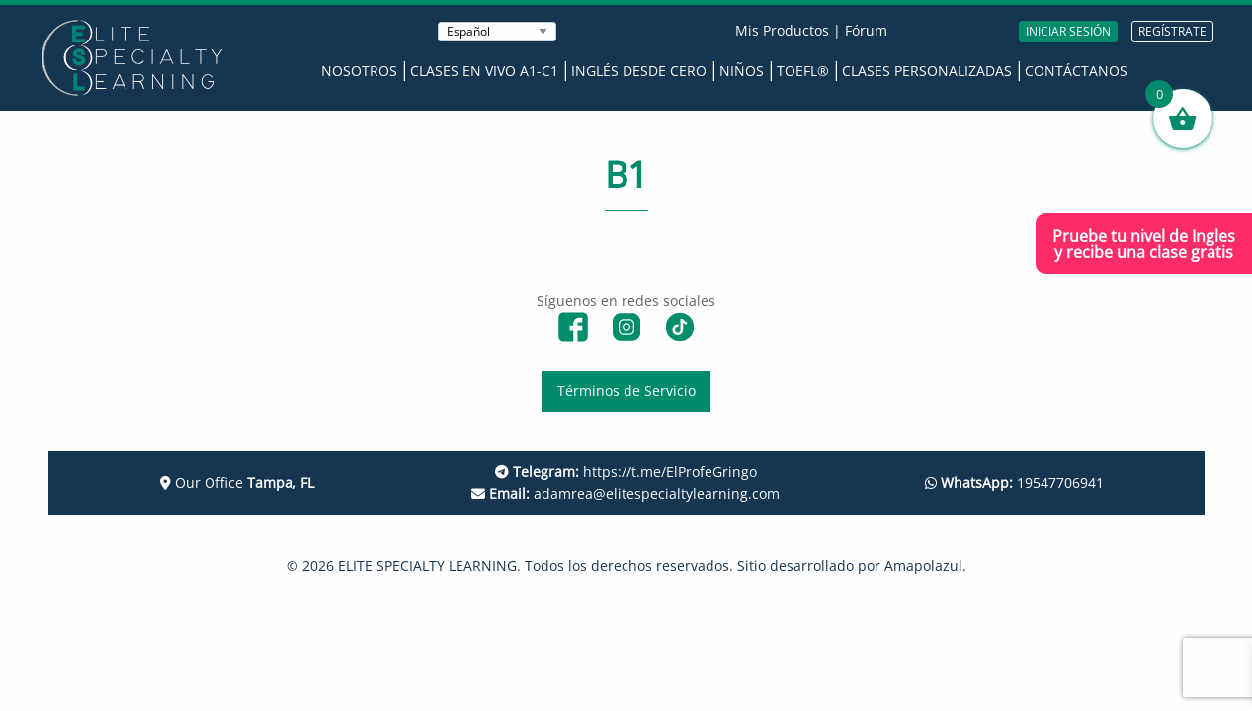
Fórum (866, 30)
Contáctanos (1076, 70)
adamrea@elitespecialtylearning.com (625, 493)
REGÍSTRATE (1172, 31)
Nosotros (359, 70)
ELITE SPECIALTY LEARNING (427, 565)
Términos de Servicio (626, 390)
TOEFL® (803, 70)
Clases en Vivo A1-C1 (484, 70)
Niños (741, 70)
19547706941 (1014, 482)
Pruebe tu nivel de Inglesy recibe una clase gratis (1143, 244)
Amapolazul (923, 565)
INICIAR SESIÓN (1068, 31)
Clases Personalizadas (927, 70)
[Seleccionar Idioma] (497, 31)
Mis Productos (782, 30)
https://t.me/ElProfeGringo (626, 471)
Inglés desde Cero (639, 70)
